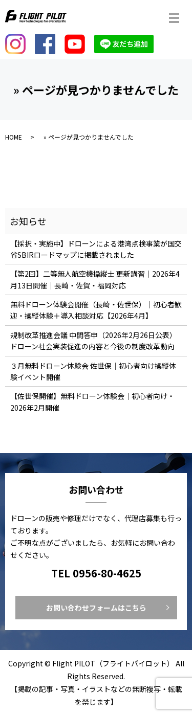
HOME (13, 136)
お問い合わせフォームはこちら (96, 607)
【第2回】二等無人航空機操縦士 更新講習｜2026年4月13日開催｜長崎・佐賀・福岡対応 (95, 279)
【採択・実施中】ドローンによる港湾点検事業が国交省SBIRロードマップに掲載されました (96, 249)
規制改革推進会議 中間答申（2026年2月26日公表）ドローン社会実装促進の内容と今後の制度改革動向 (93, 340)
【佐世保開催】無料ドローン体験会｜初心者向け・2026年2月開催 (92, 401)
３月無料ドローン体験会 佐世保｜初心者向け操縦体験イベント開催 (93, 371)
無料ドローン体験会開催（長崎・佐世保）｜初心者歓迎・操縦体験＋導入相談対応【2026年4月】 (96, 310)
